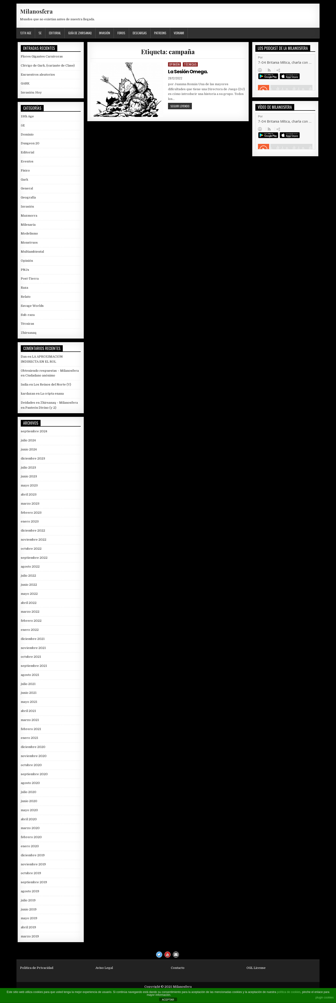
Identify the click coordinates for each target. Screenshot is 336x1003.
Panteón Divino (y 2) (40, 407)
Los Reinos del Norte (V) (52, 384)
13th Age (25, 33)
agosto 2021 (30, 675)
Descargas (140, 33)
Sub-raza (28, 315)
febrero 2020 (31, 837)
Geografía (28, 197)
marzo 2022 (30, 611)
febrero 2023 (31, 512)
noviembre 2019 (33, 864)
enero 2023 (30, 521)
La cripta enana (52, 393)
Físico (25, 170)
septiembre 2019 (34, 882)
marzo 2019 (30, 936)
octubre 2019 (31, 873)
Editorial (55, 33)
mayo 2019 (29, 918)
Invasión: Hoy (31, 92)
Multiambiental (32, 251)
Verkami (179, 33)
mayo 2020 (29, 810)
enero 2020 (30, 846)
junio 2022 (29, 584)
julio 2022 (28, 575)
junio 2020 (29, 801)
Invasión (104, 33)
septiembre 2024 (34, 431)
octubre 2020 (31, 765)
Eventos (27, 161)
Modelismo (29, 233)
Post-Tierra (30, 278)
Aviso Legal (104, 968)
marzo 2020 (30, 828)
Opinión (174, 64)
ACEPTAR (168, 999)
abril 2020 (29, 819)
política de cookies (289, 992)
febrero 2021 (31, 729)
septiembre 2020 (34, 774)
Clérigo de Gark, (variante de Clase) (48, 65)
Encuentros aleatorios (38, 74)
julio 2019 (28, 900)
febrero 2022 (31, 620)
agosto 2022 (30, 566)
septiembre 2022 (34, 557)
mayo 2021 (29, 702)
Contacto (177, 968)
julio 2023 (28, 467)
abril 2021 (28, 711)
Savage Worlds (32, 306)
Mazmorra (29, 215)
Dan (24, 356)
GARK (25, 83)
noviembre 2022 (33, 539)
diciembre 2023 (33, 458)
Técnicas (190, 64)
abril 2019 (28, 927)
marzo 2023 (30, 503)
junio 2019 (29, 909)
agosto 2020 (30, 783)
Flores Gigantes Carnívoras (42, 56)
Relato (26, 296)
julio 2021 (28, 684)
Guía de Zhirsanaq (80, 33)
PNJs (25, 270)
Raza (24, 287)
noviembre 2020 (34, 756)
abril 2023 (29, 494)
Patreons (160, 33)
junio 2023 (29, 476)
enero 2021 (29, 738)
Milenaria (28, 224)
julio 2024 (28, 440)
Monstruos (29, 242)
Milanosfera (36, 11)
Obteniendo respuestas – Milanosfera (50, 370)
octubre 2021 (31, 656)
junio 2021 (29, 693)
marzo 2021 (30, 720)
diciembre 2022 (33, 530)
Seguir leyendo (181, 106)
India (24, 384)
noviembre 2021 (33, 648)
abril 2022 (29, 603)
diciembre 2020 (33, 747)
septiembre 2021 (34, 666)
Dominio (27, 134)
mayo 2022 (29, 594)
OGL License (256, 968)
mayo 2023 (29, 485)
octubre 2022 (31, 548)
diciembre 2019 (33, 855)
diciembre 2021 (33, 639)
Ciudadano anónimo (40, 375)
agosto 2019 (30, 891)
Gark (24, 179)
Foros (121, 33)
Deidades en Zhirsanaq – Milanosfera (49, 402)
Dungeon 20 (30, 143)
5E (40, 33)
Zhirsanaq (28, 332)
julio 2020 (28, 792)
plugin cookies (324, 997)
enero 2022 (30, 630)
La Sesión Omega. (188, 71)
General (27, 188)
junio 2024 (29, 449)
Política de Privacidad (36, 968)
